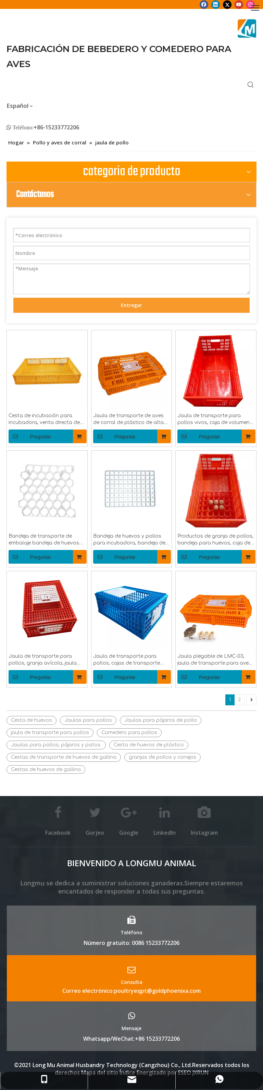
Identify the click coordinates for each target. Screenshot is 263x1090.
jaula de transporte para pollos (50, 732)
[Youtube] (239, 4)
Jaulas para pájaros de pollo (160, 720)
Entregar (131, 305)
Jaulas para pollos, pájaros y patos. (56, 744)
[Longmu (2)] (247, 28)
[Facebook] (204, 4)
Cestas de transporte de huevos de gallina (63, 757)
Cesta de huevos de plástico (149, 744)
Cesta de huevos (31, 720)
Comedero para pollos (129, 732)
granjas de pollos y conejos (162, 757)
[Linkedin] (215, 4)
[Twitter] (227, 4)
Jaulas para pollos (88, 720)
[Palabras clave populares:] (250, 85)
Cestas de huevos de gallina (46, 769)
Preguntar (30, 436)
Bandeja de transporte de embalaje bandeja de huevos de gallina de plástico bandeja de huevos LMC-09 (46, 540)
